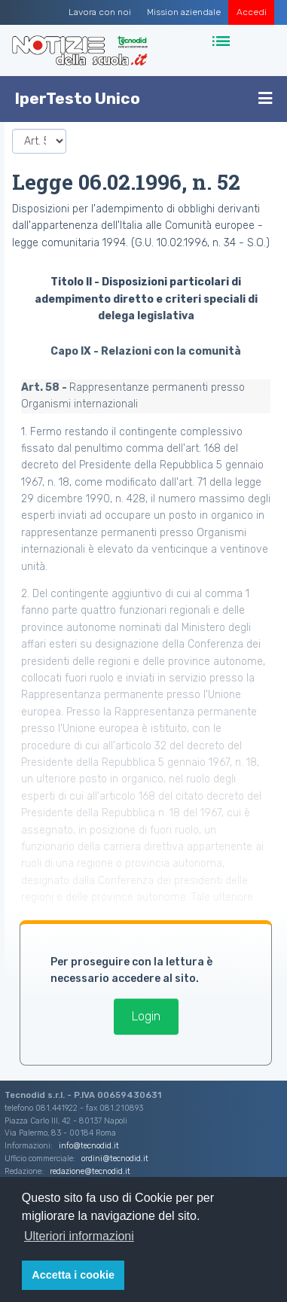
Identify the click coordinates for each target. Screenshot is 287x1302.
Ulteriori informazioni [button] (79, 1236)
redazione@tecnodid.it (90, 1171)
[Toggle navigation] (222, 42)
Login (146, 1016)
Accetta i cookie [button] (73, 1275)
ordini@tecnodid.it (114, 1158)
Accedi (252, 12)
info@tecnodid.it (89, 1146)
